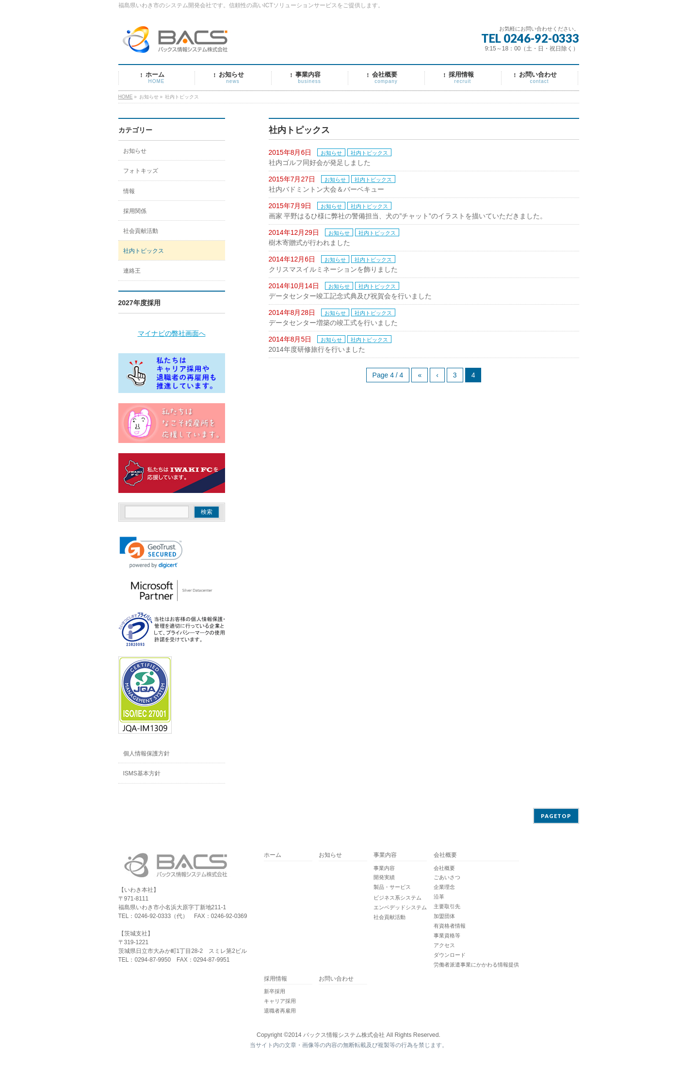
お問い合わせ (336, 979)
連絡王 (132, 270)
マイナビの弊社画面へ (172, 333)
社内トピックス (369, 153)
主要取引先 (447, 906)
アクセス (444, 945)
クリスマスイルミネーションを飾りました (333, 269)
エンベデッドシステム (400, 907)
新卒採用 (274, 991)
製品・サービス (392, 887)
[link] (151, 552)
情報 (129, 191)
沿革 (439, 897)
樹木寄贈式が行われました (309, 242)
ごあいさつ (447, 877)
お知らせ (331, 153)
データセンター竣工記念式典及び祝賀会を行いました (350, 296)
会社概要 (445, 855)
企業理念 (444, 887)
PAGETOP (556, 816)
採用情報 (275, 979)
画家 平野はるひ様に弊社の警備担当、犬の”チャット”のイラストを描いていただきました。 (408, 216)
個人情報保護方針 (146, 753)
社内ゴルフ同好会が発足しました (320, 162)
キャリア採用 (280, 1001)
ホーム (272, 855)
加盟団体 (444, 916)
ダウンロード (450, 955)
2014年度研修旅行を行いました (317, 349)
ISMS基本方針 (142, 773)
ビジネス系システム (397, 898)
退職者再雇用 (280, 1011)
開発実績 (384, 877)
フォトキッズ (140, 170)
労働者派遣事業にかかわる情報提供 (476, 964)
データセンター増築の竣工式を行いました (333, 323)
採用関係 (134, 211)
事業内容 (385, 855)
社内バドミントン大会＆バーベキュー (326, 189)
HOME (125, 96)
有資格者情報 (450, 926)
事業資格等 (447, 935)
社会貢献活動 (140, 231)
